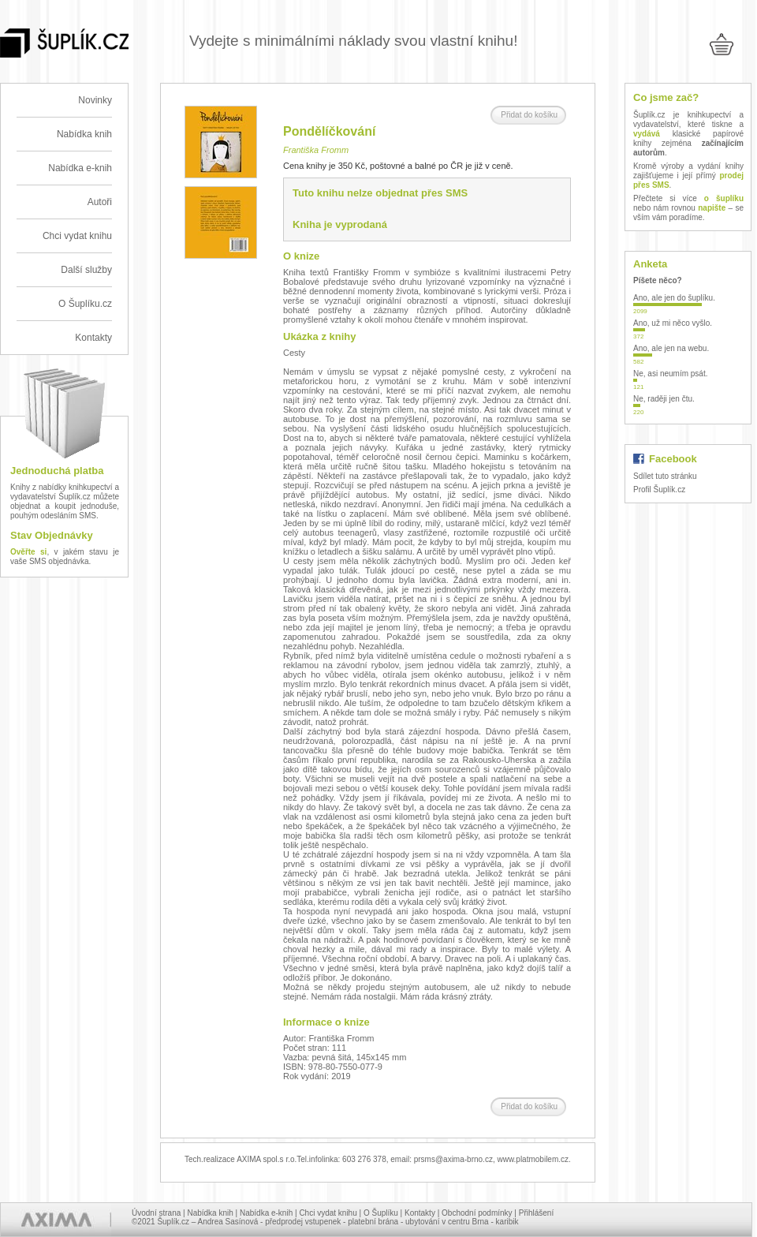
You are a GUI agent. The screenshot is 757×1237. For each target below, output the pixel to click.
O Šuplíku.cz (85, 303)
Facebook (673, 459)
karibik (507, 1221)
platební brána (373, 1221)
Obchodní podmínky (477, 1213)
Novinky (95, 100)
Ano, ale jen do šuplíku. (674, 297)
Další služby (86, 269)
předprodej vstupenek (303, 1221)
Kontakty (93, 337)
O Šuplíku (381, 1213)
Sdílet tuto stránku (665, 476)
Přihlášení (536, 1213)
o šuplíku (724, 198)
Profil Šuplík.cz (659, 489)
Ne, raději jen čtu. (664, 398)
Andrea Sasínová (228, 1221)
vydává (646, 133)
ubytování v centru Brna (447, 1221)
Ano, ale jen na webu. (671, 348)
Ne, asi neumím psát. (670, 373)
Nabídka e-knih (80, 168)
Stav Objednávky (51, 535)
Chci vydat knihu (77, 235)
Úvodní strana (156, 1213)
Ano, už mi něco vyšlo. (672, 323)
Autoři (100, 201)
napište (711, 208)
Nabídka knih (84, 134)
